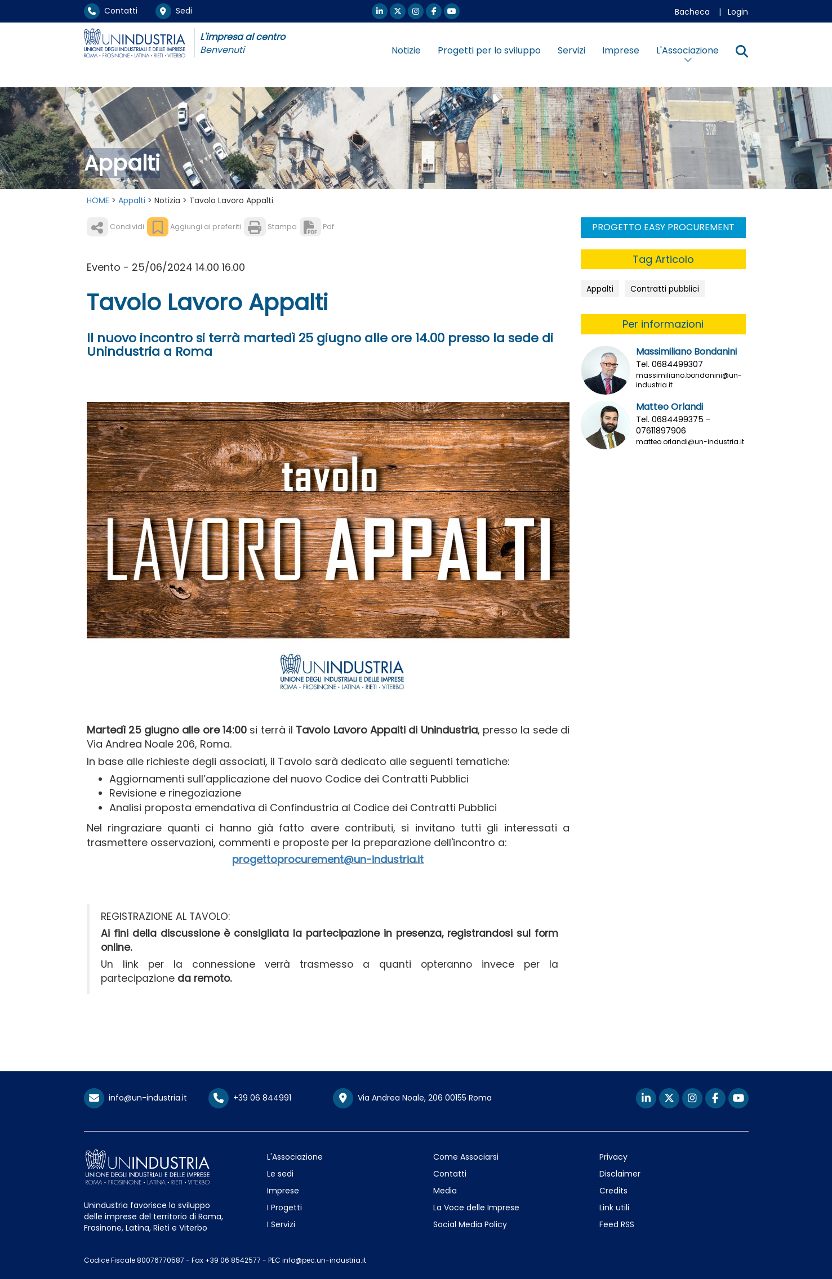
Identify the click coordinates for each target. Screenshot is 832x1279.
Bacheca (692, 11)
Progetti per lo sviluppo (489, 50)
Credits (613, 1190)
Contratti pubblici (664, 288)
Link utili (614, 1207)
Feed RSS (616, 1224)
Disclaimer (619, 1173)
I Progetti (284, 1207)
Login (738, 11)
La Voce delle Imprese (476, 1207)
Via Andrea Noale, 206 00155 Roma (412, 1098)
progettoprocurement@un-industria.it (328, 859)
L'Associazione (295, 1156)
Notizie (406, 50)
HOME (98, 200)
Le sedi (280, 1173)
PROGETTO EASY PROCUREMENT (663, 227)
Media (445, 1190)
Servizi (571, 50)
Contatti (110, 10)
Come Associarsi (466, 1156)
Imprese (620, 50)
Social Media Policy (470, 1224)
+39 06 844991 (249, 1097)
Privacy (613, 1156)
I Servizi (281, 1224)
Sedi (173, 10)
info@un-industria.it (135, 1097)
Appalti (131, 200)
